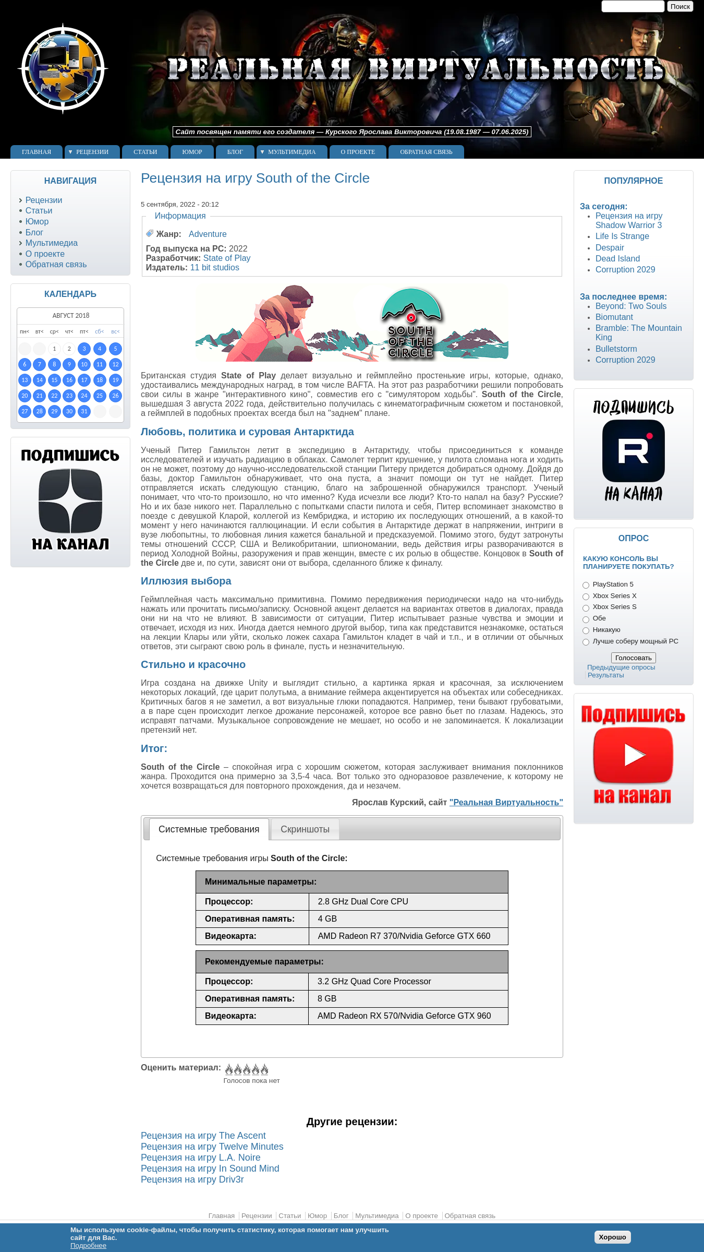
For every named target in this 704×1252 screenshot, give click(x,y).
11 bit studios (214, 267)
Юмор (192, 152)
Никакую (607, 630)
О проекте (358, 152)
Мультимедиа (291, 152)
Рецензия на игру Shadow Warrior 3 (629, 220)
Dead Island (618, 258)
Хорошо (612, 1237)
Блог (235, 152)
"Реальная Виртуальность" (506, 802)
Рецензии (92, 152)
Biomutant (614, 317)
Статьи (145, 152)
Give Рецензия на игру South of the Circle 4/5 (254, 1070)
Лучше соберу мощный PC (635, 641)
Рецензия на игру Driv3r (192, 1179)
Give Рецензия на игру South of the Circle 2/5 (237, 1070)
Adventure (208, 234)
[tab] (209, 829)
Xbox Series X (615, 596)
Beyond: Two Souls (631, 306)
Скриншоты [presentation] (305, 829)
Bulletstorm (616, 348)
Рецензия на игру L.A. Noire (201, 1157)
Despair (610, 247)
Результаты (606, 675)
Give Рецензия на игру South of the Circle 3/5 (245, 1070)
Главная (36, 152)
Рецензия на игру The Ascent (203, 1135)
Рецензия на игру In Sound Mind (210, 1168)
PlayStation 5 (613, 584)
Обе (599, 618)
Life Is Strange (622, 236)
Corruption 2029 (626, 269)
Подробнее (88, 1245)
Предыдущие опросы (621, 667)
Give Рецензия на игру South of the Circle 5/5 (263, 1070)
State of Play (227, 258)
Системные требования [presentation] (209, 829)
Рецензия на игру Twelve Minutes (212, 1146)
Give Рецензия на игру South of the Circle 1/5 (228, 1070)
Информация (180, 215)
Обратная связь (426, 152)
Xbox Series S (615, 607)
